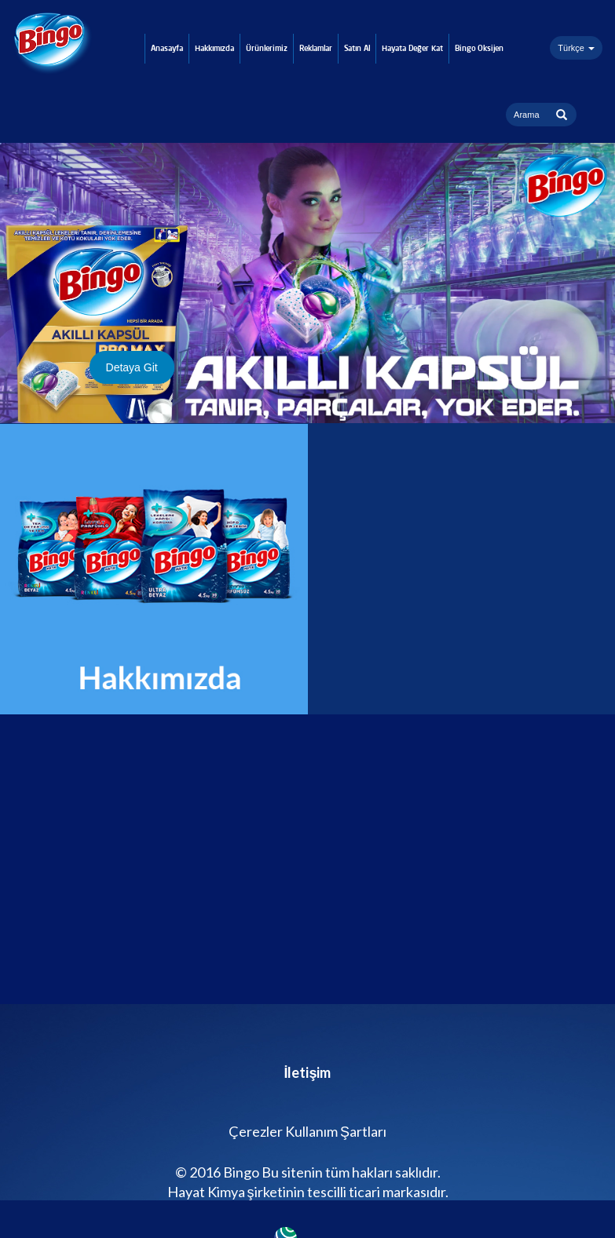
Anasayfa (167, 48)
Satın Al (357, 48)
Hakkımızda (214, 48)
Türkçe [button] (576, 48)
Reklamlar (315, 48)
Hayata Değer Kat (412, 48)
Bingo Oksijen (479, 48)
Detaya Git (132, 367)
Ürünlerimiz (266, 48)
